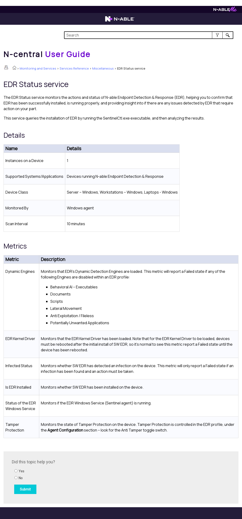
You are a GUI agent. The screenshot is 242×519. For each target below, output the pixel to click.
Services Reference (74, 68)
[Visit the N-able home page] (120, 21)
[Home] (47, 54)
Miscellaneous (103, 68)
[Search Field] (148, 35)
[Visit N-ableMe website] (225, 10)
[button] (217, 35)
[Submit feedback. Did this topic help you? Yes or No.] (76, 477)
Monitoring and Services (38, 68)
